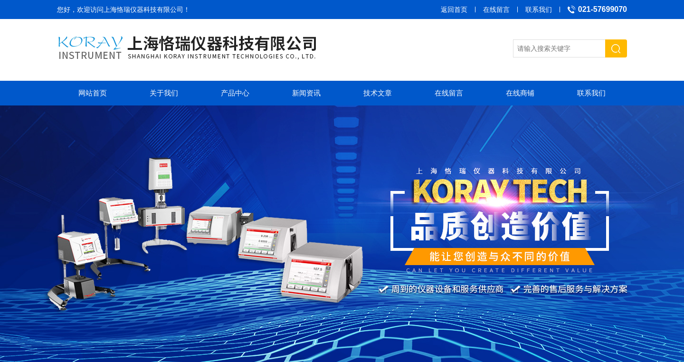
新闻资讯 (306, 93)
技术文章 (377, 93)
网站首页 (92, 93)
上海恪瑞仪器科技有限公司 (143, 9)
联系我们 (538, 9)
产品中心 (235, 93)
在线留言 (496, 9)
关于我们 (164, 93)
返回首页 (454, 9)
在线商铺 (520, 93)
